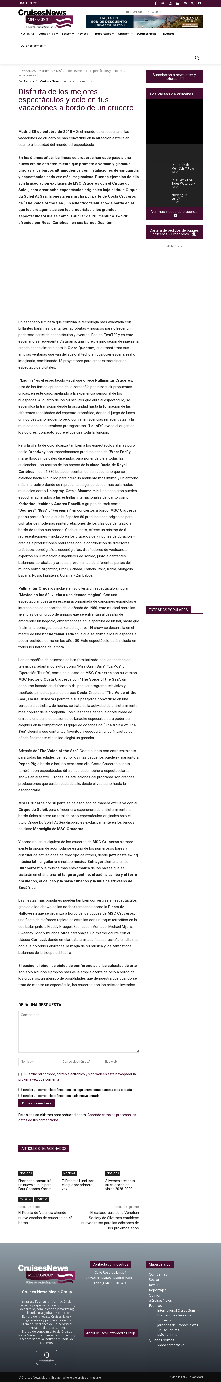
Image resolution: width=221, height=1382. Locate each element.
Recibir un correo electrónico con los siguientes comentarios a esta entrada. (78, 1090)
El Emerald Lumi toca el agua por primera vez (78, 1185)
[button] (197, 58)
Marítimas (46, 71)
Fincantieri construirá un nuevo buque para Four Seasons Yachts (35, 1185)
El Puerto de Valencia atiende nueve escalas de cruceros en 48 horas (45, 1217)
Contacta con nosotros (110, 1264)
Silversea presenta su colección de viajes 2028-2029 (120, 1185)
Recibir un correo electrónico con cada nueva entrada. (61, 1096)
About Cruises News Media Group (110, 1333)
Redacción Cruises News (41, 81)
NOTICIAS (26, 1173)
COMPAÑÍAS (27, 71)
